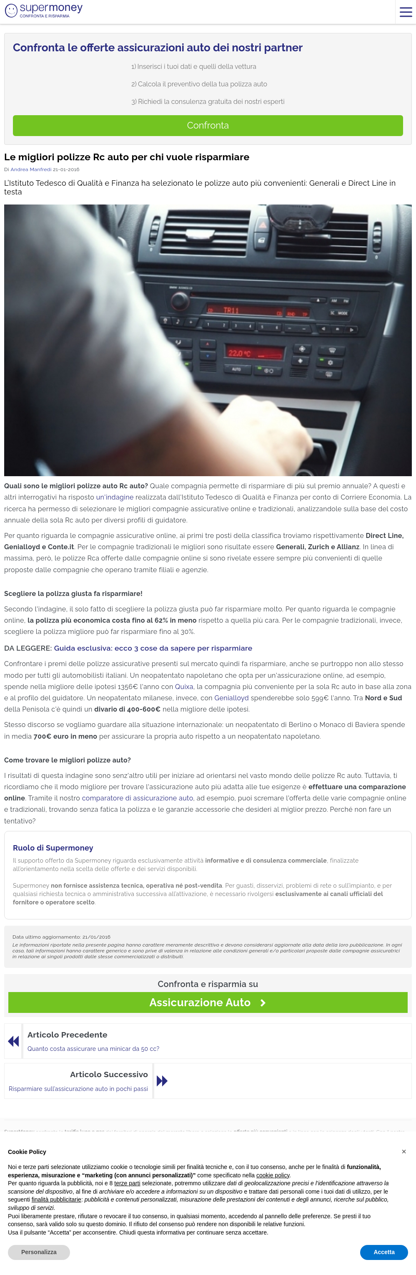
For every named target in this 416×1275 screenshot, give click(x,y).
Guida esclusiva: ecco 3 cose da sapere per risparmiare (153, 648)
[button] (404, 1151)
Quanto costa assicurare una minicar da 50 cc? (94, 1048)
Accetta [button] (384, 1252)
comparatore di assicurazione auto (137, 798)
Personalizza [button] (39, 1252)
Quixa (184, 687)
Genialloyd (232, 698)
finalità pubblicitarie (56, 1199)
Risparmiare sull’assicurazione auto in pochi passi (78, 1089)
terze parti (127, 1183)
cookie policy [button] (272, 1175)
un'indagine (115, 497)
